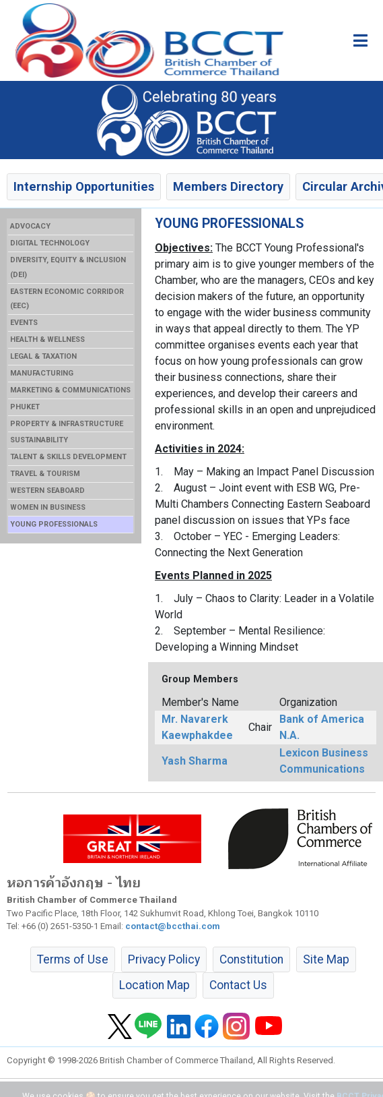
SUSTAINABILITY (39, 440)
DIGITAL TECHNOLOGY (50, 243)
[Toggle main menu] (360, 40)
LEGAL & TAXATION (43, 356)
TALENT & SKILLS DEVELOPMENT (68, 456)
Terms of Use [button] (72, 959)
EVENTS (24, 322)
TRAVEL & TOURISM (45, 473)
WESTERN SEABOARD (47, 490)
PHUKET (25, 407)
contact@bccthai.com (172, 926)
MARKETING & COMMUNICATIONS (70, 390)
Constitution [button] (251, 959)
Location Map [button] (154, 985)
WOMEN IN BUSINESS (47, 507)
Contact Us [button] (238, 985)
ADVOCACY (30, 226)
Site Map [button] (326, 959)
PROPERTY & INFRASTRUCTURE (66, 423)
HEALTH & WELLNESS (47, 339)
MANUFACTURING (41, 373)
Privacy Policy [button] (164, 959)
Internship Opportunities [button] (83, 186)
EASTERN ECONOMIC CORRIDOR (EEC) (67, 299)
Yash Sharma (195, 760)
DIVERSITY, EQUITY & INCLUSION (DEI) (68, 267)
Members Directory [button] (228, 186)
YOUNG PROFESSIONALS (54, 524)
